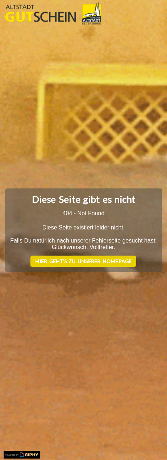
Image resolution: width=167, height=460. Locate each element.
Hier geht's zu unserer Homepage (83, 261)
